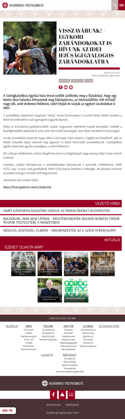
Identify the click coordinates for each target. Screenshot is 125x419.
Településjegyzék (68, 342)
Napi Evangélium (88, 346)
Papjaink (68, 329)
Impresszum (72, 405)
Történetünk (48, 329)
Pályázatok (28, 346)
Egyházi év (88, 336)
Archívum (29, 339)
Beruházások (68, 349)
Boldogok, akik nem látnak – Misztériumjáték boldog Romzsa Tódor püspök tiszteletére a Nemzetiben (61, 220)
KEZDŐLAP (12, 326)
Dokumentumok (68, 346)
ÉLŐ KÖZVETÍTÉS (109, 326)
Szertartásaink (88, 329)
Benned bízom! (28, 349)
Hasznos (89, 81)
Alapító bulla (48, 336)
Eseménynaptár (29, 336)
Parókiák (68, 333)
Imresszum (69, 358)
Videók (28, 333)
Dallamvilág (88, 333)
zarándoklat (77, 81)
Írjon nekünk (53, 405)
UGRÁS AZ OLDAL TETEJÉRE (62, 318)
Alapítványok (68, 339)
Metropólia (64, 81)
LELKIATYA (47, 354)
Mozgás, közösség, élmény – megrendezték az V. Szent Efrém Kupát (59, 230)
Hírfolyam (29, 329)
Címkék (29, 342)
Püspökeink (48, 333)
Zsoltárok (88, 342)
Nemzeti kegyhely (48, 339)
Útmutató (88, 339)
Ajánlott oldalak (70, 365)
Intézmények (68, 336)
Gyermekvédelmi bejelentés (70, 371)
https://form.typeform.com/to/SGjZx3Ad (27, 187)
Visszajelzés (70, 368)
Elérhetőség (70, 361)
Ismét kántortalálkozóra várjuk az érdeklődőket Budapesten (56, 211)
